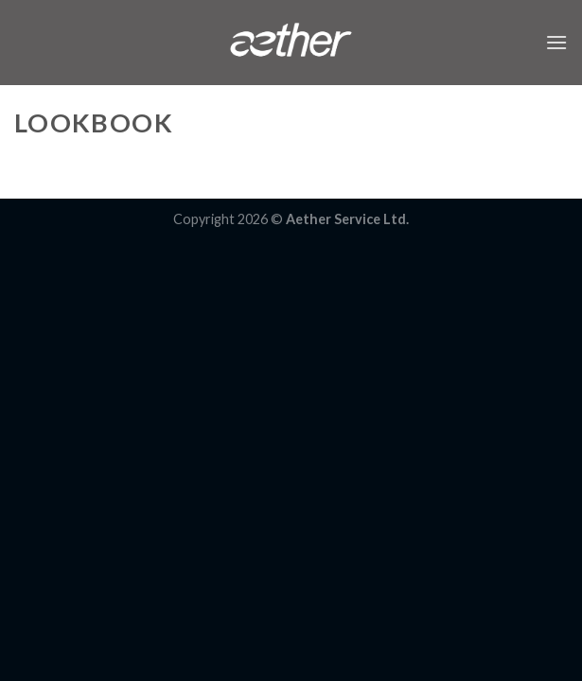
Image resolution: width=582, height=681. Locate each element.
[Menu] (556, 42)
